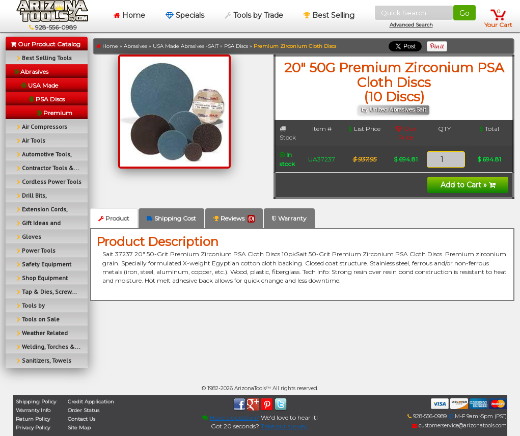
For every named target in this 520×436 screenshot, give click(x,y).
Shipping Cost (171, 218)
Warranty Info (33, 410)
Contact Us (81, 419)
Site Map (79, 427)
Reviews (234, 218)
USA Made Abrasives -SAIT (185, 46)
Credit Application (91, 401)
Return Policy (33, 419)
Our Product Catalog (45, 44)
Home (129, 15)
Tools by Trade (254, 15)
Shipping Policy (36, 401)
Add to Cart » (468, 184)
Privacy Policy (33, 427)
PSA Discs (236, 46)
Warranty (289, 218)
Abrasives (135, 46)
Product (113, 218)
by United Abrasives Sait (394, 109)
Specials (185, 15)
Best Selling (329, 15)
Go (464, 13)
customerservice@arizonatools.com (459, 425)
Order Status (83, 410)
